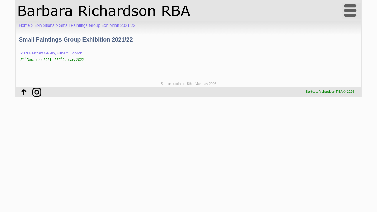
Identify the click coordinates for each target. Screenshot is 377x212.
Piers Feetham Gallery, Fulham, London (51, 53)
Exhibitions (44, 25)
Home (24, 25)
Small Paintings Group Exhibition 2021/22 (97, 25)
